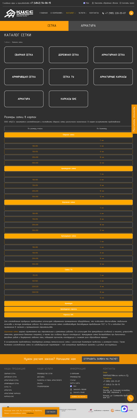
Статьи (72, 380)
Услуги (82, 13)
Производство (75, 377)
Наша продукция (14, 369)
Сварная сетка (24, 55)
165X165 (35, 281)
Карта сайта (75, 383)
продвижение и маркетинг (101, 410)
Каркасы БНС (68, 99)
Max (73, 386)
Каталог (71, 13)
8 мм (102, 151)
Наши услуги (45, 369)
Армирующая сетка (24, 77)
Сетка (52, 25)
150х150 (35, 151)
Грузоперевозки (43, 386)
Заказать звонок (78, 389)
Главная (44, 13)
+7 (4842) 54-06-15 (40, 3)
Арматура (88, 25)
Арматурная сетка (113, 55)
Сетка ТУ (68, 77)
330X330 (35, 292)
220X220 (35, 286)
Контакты (94, 13)
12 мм (102, 163)
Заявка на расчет (79, 396)
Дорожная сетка (68, 55)
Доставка (40, 377)
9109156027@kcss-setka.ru (114, 376)
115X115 (35, 275)
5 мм (102, 140)
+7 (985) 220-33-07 (115, 13)
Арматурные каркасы (113, 77)
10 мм (102, 157)
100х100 (35, 146)
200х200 (35, 157)
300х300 (35, 163)
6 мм (102, 146)
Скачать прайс (77, 393)
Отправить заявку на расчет (101, 359)
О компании (57, 13)
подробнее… (31, 413)
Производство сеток (44, 373)
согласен (51, 412)
